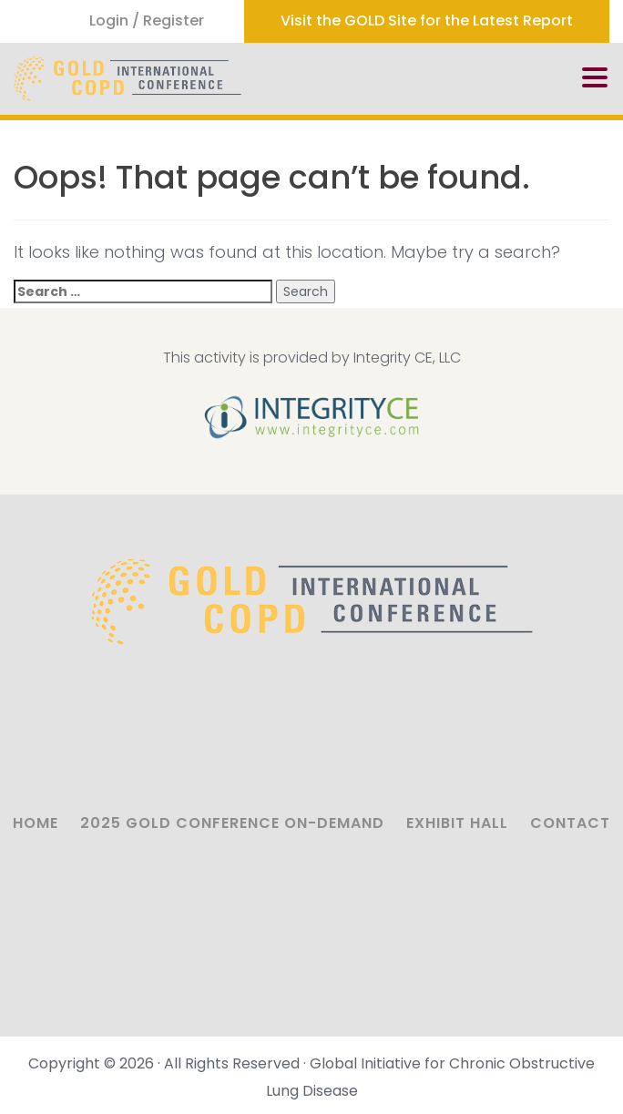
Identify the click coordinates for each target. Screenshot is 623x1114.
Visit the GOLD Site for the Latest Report (427, 20)
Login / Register (146, 20)
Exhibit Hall (457, 823)
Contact (570, 823)
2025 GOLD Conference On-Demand (232, 823)
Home (35, 823)
